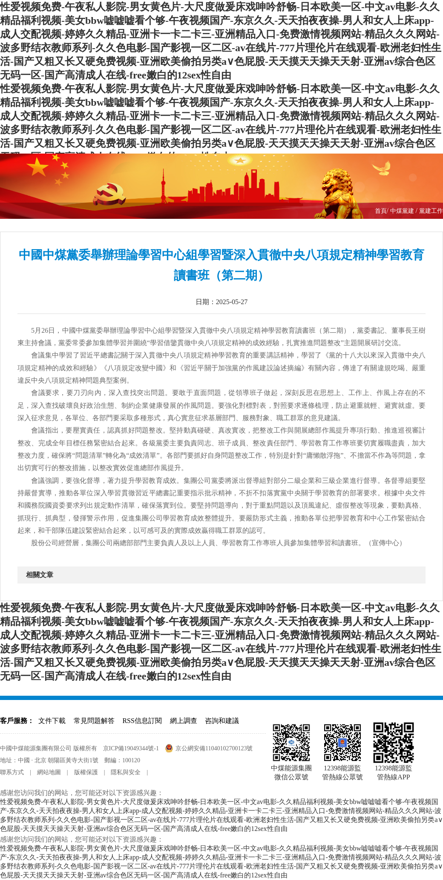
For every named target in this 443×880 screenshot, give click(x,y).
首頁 (381, 211)
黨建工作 (431, 211)
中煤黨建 (403, 211)
